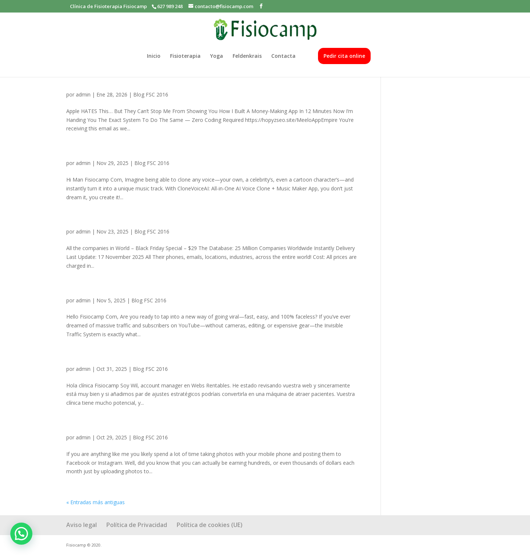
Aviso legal (81, 525)
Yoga (216, 56)
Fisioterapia (185, 56)
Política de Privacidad (136, 525)
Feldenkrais (247, 56)
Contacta (283, 56)
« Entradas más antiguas (95, 502)
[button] (21, 534)
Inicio (153, 56)
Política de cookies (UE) (210, 525)
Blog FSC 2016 (150, 94)
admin (83, 94)
